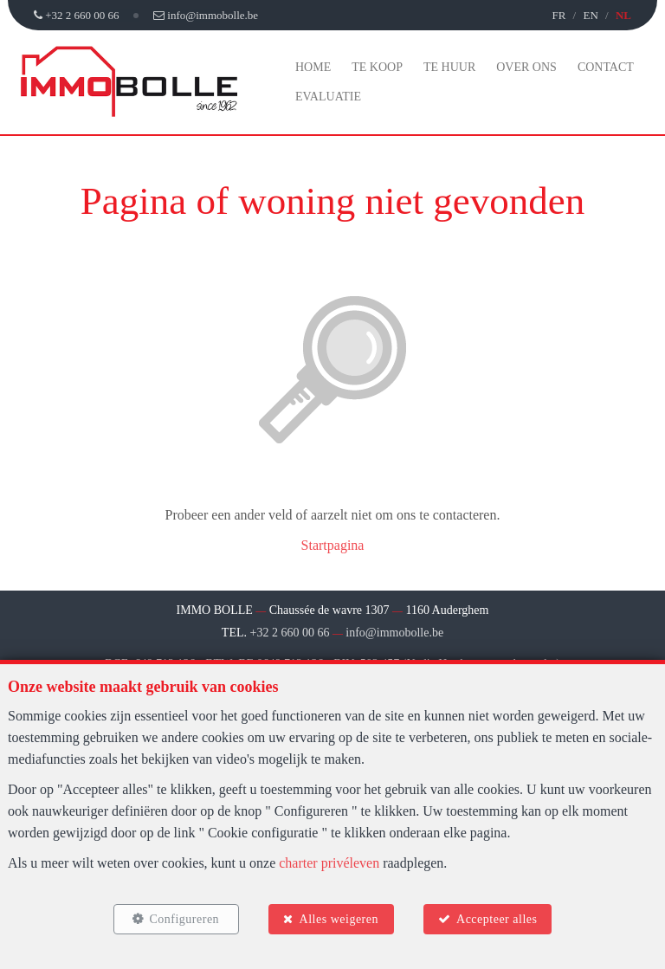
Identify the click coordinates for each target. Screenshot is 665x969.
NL (623, 15)
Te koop (377, 67)
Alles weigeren (339, 919)
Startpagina (333, 545)
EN (590, 15)
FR (558, 15)
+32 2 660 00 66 (290, 632)
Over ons (526, 67)
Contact (606, 67)
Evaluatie (328, 96)
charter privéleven (329, 863)
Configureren (184, 919)
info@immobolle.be (394, 632)
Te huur (449, 67)
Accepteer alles (496, 919)
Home (313, 67)
